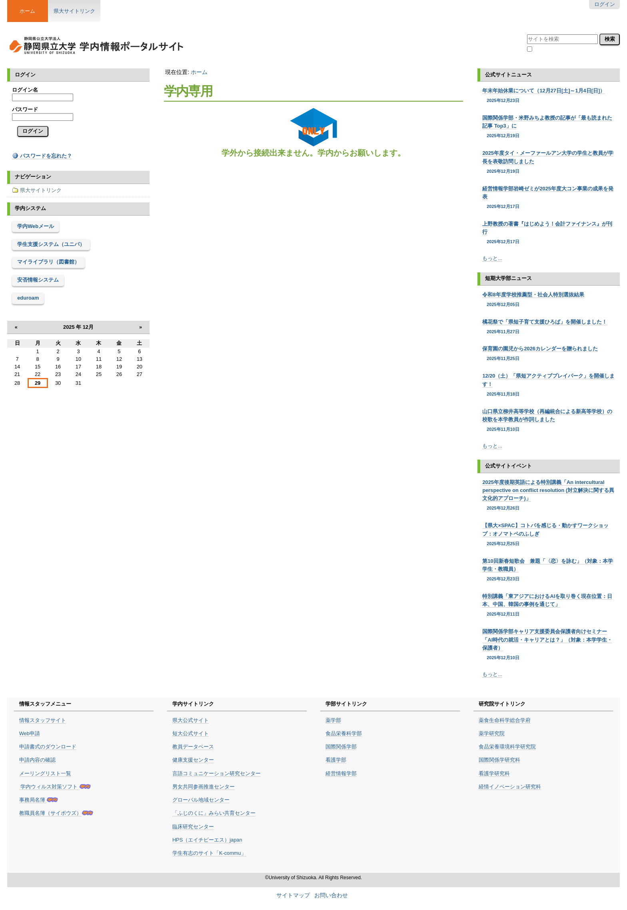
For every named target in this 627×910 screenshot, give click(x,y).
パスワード (25, 109)
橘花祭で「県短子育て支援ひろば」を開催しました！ (548, 327)
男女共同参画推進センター (203, 787)
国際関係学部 (341, 747)
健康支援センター (193, 760)
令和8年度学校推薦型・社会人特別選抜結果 (548, 300)
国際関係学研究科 (499, 760)
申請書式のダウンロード (47, 747)
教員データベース (193, 747)
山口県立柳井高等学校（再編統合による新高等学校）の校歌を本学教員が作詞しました (548, 420)
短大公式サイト (190, 733)
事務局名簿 (33, 800)
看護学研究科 (494, 773)
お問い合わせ (331, 895)
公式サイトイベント (508, 466)
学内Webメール (35, 226)
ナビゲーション (33, 177)
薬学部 (333, 720)
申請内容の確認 (37, 760)
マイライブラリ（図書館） (48, 262)
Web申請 (29, 733)
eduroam (28, 298)
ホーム (199, 72)
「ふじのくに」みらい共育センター (214, 813)
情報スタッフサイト (42, 720)
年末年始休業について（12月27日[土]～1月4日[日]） (548, 96)
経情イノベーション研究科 (510, 787)
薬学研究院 (492, 733)
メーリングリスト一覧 (45, 773)
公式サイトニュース (508, 75)
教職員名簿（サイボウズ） (50, 813)
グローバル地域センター (201, 800)
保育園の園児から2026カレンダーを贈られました (548, 354)
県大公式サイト (190, 720)
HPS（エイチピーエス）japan (207, 840)
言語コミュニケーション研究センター (216, 773)
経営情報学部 (341, 773)
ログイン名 (25, 90)
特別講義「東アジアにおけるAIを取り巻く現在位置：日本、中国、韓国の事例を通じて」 (548, 605)
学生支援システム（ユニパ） (51, 244)
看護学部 (335, 760)
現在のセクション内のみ (562, 50)
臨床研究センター (193, 827)
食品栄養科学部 (343, 733)
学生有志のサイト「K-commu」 (209, 853)
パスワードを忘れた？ (42, 156)
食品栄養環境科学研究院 (507, 747)
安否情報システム (38, 280)
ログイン (604, 4)
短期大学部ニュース (508, 278)
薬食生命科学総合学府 (505, 720)
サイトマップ (293, 895)
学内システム (30, 208)
